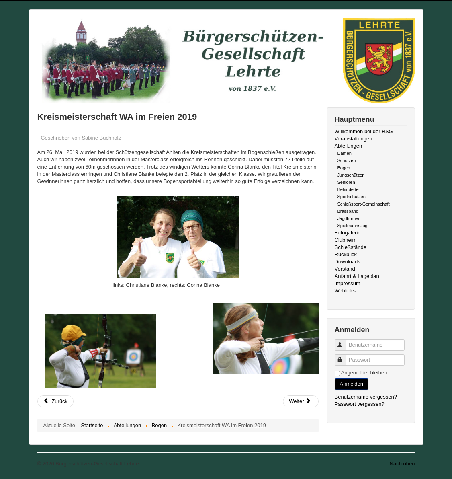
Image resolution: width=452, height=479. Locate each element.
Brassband (348, 211)
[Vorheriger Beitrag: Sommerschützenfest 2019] (55, 401)
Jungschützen (351, 175)
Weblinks (345, 291)
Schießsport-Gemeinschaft (363, 203)
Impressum (347, 283)
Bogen (343, 167)
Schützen (346, 160)
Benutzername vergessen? (366, 397)
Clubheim (346, 240)
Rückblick (346, 254)
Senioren (346, 182)
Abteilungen (348, 146)
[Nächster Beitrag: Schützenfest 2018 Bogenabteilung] (300, 401)
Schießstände (351, 247)
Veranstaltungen (353, 139)
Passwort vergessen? (360, 404)
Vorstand (345, 269)
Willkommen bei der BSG (364, 131)
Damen (344, 153)
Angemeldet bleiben (364, 373)
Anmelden (352, 384)
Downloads (347, 262)
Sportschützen (351, 196)
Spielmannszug (352, 225)
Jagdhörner (348, 218)
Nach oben (402, 463)
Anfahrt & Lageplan (357, 276)
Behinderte (348, 189)
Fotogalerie (348, 233)
